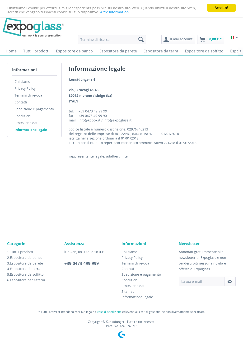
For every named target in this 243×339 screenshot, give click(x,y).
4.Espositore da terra (23, 268)
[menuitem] (112, 39)
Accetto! (221, 7)
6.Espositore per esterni (26, 280)
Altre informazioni (115, 11)
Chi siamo (22, 81)
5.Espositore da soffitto (25, 274)
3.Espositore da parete (25, 263)
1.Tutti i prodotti (20, 252)
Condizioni (22, 116)
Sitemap (128, 291)
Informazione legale (30, 129)
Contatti (20, 102)
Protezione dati (26, 123)
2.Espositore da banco (24, 257)
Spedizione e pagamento (34, 109)
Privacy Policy (25, 88)
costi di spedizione (109, 312)
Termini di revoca (28, 95)
